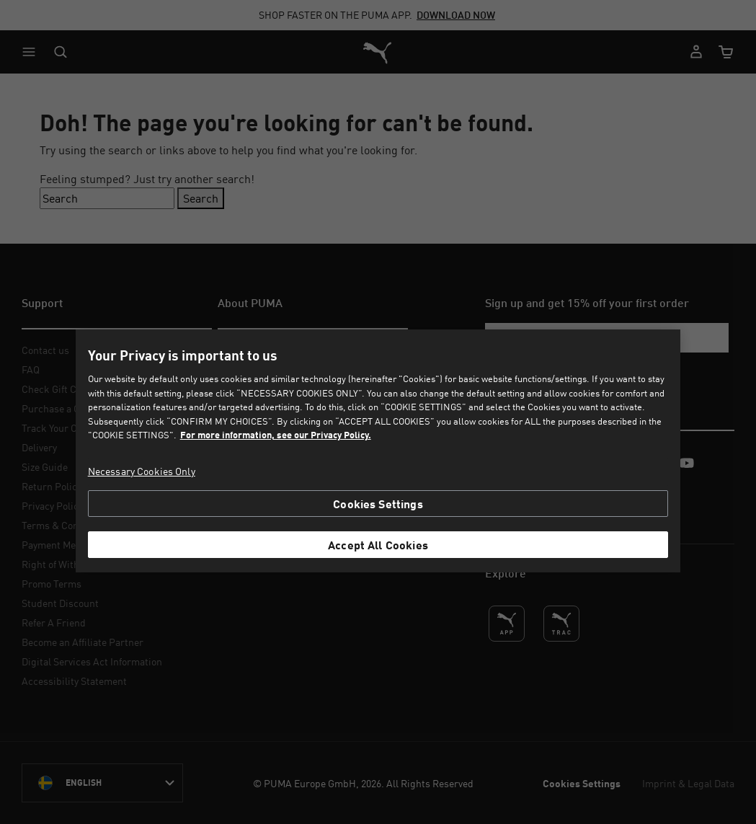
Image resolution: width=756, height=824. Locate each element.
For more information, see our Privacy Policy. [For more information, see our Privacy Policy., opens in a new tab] (275, 434)
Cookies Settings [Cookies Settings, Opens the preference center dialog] (378, 503)
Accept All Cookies (378, 544)
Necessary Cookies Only (141, 471)
